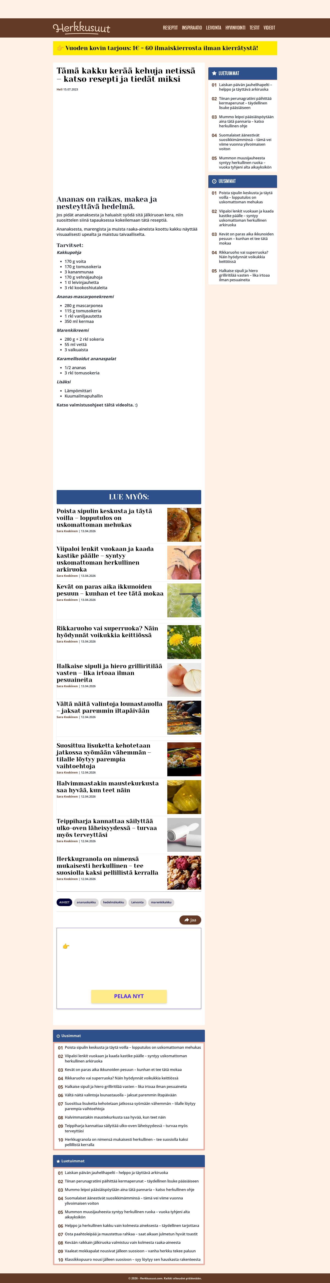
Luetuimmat (73, 1160)
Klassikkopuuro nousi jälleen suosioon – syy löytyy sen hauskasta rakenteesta (133, 1259)
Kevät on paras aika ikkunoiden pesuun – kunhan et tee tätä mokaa (110, 590)
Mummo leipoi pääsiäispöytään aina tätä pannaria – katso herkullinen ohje (129, 1189)
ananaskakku (86, 902)
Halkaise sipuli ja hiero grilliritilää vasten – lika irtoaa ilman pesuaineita (109, 673)
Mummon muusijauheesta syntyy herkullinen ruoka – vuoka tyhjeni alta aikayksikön (127, 1214)
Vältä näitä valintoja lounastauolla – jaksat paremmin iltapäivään (109, 707)
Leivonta (213, 28)
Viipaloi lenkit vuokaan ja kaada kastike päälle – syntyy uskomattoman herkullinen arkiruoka (105, 559)
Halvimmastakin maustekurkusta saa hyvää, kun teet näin (108, 787)
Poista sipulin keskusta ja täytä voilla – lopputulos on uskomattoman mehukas (104, 518)
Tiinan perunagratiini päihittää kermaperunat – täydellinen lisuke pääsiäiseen (132, 1181)
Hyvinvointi (235, 28)
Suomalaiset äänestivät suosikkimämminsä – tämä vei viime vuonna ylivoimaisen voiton (124, 1201)
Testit (255, 28)
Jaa (190, 920)
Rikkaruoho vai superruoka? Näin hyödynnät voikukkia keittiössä (107, 632)
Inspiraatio (192, 28)
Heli (60, 89)
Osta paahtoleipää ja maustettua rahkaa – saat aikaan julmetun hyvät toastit (131, 1234)
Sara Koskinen (67, 531)
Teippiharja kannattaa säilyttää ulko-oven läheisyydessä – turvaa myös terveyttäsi (107, 828)
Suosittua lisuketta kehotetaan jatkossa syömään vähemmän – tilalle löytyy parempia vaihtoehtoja (104, 756)
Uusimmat (71, 1035)
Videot (269, 28)
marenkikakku (161, 902)
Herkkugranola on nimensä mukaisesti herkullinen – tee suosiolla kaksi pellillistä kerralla (107, 865)
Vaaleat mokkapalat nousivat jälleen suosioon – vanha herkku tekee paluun (130, 1250)
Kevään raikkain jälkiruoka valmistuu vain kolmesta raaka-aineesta (123, 1242)
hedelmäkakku (113, 902)
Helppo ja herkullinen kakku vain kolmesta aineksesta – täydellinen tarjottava (132, 1225)
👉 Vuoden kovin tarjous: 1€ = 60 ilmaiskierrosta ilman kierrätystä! (157, 48)
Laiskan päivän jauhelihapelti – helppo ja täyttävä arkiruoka (116, 1172)
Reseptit (170, 28)
